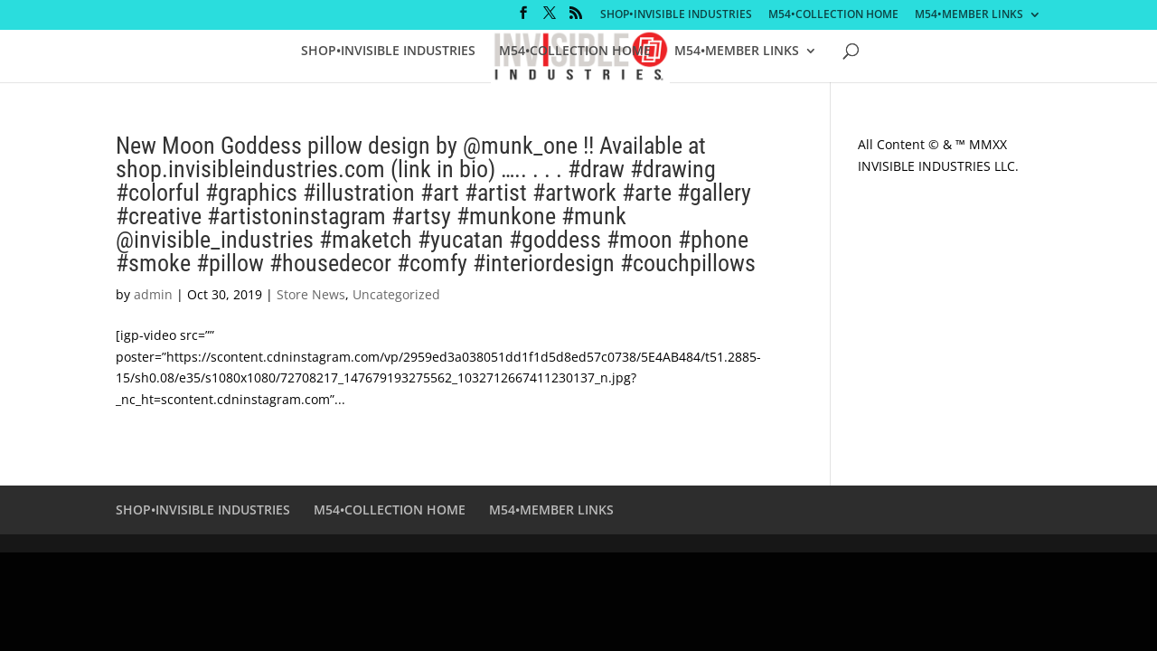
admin (153, 294)
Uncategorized (396, 294)
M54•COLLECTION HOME (833, 15)
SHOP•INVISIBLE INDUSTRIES (676, 15)
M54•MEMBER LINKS (969, 15)
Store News (311, 294)
